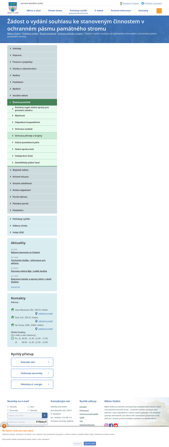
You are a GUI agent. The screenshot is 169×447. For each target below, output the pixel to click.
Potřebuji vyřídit (21, 219)
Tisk (81, 421)
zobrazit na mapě (45, 313)
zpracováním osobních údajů (34, 426)
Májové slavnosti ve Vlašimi (25, 252)
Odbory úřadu (20, 225)
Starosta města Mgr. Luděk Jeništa (29, 271)
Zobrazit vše (15, 287)
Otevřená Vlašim (131, 3)
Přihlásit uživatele (153, 3)
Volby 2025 (18, 232)
